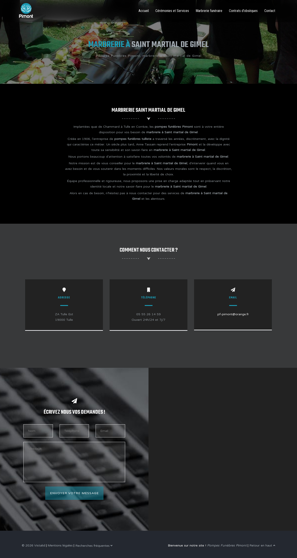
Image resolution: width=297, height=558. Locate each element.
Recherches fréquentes (93, 546)
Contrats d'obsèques (243, 11)
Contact (269, 11)
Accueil (143, 11)
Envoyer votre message (74, 493)
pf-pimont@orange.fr (233, 314)
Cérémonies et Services (172, 11)
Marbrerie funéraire (209, 11)
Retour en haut (262, 545)
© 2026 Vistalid (33, 545)
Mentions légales (60, 545)
